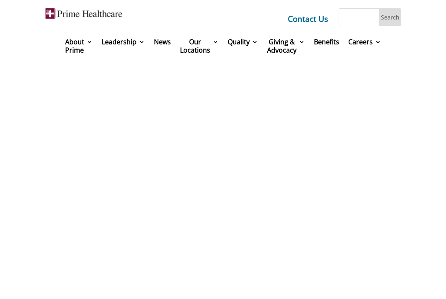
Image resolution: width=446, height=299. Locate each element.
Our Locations (195, 46)
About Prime (74, 46)
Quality (239, 42)
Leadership (119, 42)
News (162, 42)
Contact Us (308, 19)
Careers (360, 42)
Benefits (326, 42)
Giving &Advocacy (281, 46)
